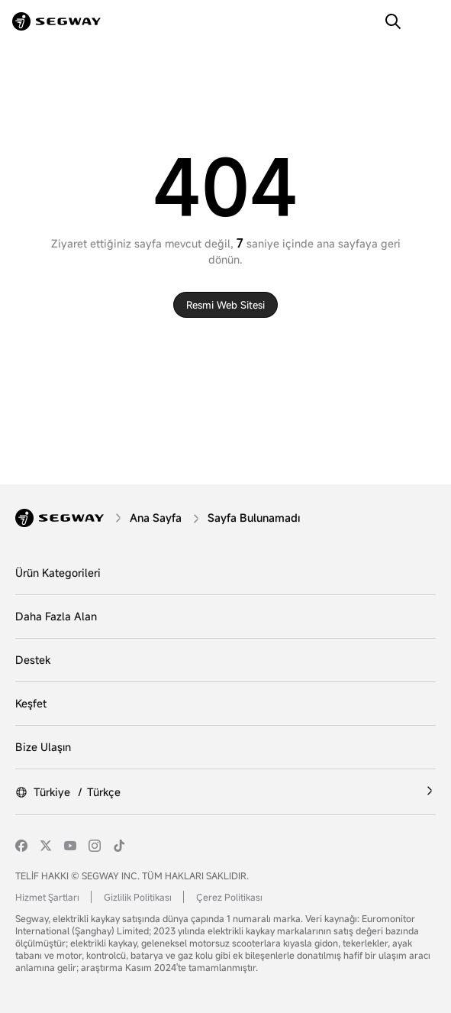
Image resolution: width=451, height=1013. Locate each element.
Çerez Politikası (229, 897)
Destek (32, 659)
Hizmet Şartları (47, 897)
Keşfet (31, 703)
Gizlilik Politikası (138, 897)
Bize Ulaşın (43, 747)
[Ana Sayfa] (157, 517)
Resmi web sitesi (225, 305)
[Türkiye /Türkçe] (225, 791)
